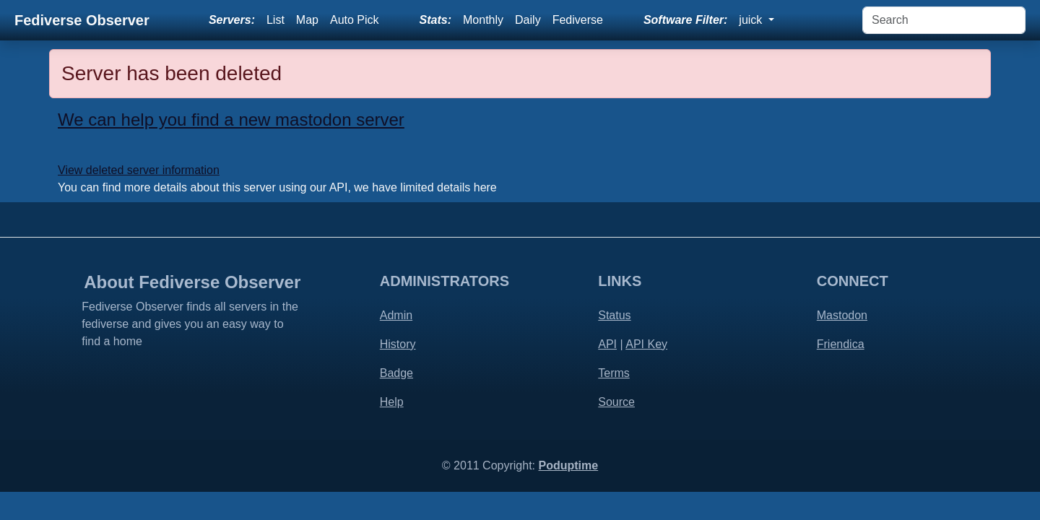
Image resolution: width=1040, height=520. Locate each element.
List (275, 20)
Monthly (483, 20)
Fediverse (577, 20)
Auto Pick (354, 20)
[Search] (944, 20)
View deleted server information (139, 170)
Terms (614, 373)
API (607, 344)
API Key (646, 344)
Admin (396, 315)
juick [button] (752, 20)
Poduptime (568, 465)
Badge (396, 373)
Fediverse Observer (82, 20)
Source (616, 402)
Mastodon (842, 315)
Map (307, 20)
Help (392, 402)
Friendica (840, 344)
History (398, 344)
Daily (528, 20)
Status (614, 315)
